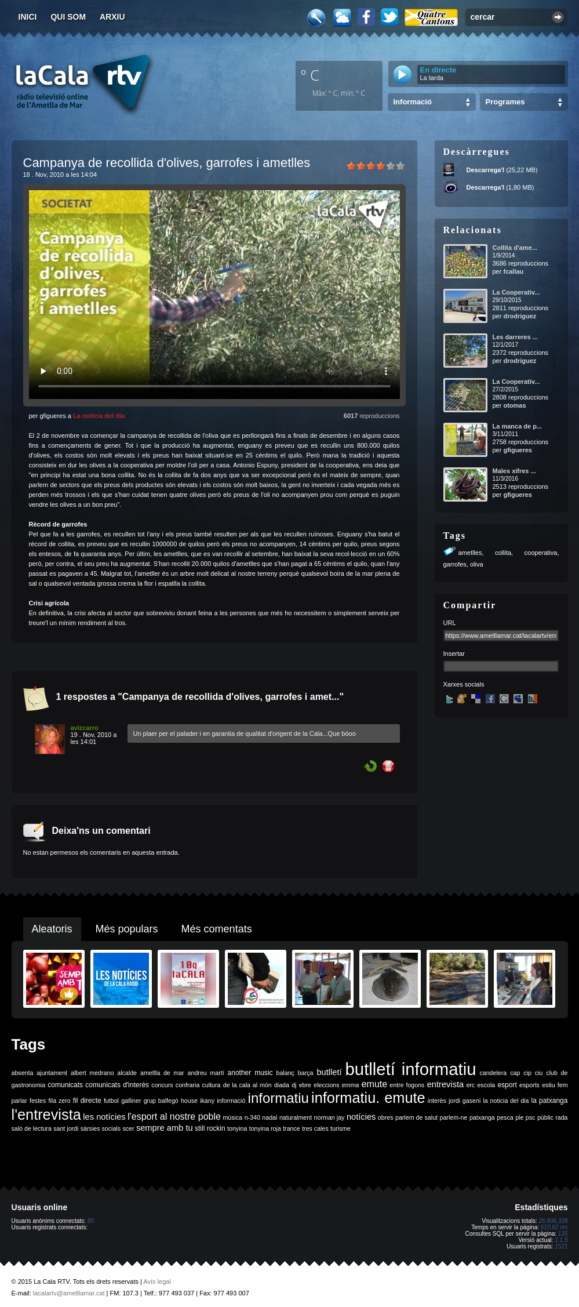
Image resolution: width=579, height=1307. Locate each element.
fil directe (87, 1101)
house (189, 1100)
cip (527, 1072)
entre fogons (406, 1084)
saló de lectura (32, 1128)
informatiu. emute (368, 1098)
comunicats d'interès (117, 1085)
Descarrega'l (486, 169)
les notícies (104, 1116)
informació (231, 1100)
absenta (23, 1072)
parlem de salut (416, 1117)
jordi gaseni (464, 1100)
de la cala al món (247, 1084)
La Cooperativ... (516, 292)
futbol (111, 1100)
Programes (505, 101)
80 (91, 1221)
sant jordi (65, 1128)
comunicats (65, 1085)
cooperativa (541, 552)
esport (506, 1085)
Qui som (68, 16)
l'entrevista (46, 1114)
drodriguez (519, 316)
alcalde (127, 1072)
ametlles (470, 552)
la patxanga (549, 1101)
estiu (548, 1084)
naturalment (295, 1117)
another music (250, 1073)
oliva (476, 564)
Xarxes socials (464, 684)
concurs (162, 1084)
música (232, 1117)
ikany (207, 1100)
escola (486, 1084)
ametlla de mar (162, 1072)
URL (449, 622)
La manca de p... (517, 426)
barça (306, 1072)
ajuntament (52, 1072)
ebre (305, 1084)
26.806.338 (552, 1221)
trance (291, 1128)
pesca (505, 1117)
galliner (131, 1100)
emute (374, 1084)
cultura (211, 1084)
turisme (340, 1128)
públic (545, 1117)
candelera (493, 1072)
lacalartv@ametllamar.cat (69, 1293)
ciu (539, 1072)
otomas (514, 405)
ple (519, 1117)
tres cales (315, 1128)
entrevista (445, 1084)
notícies (361, 1116)
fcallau (513, 271)
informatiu (278, 1098)
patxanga (482, 1117)
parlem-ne (454, 1117)
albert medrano (92, 1072)
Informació (413, 101)
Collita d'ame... (515, 247)
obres (386, 1117)
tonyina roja (265, 1128)
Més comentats (216, 929)
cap (515, 1072)
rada (561, 1117)
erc (470, 1084)
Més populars (127, 929)
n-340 (252, 1117)
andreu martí (206, 1072)
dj (294, 1084)
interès (437, 1100)
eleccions (326, 1084)
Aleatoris (52, 929)
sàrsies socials (101, 1128)
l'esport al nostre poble (174, 1116)
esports (529, 1084)
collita (503, 552)
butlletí (328, 1072)
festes (38, 1100)
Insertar (454, 653)
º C (310, 75)
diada (281, 1084)
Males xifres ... (514, 470)
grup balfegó (161, 1100)
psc (531, 1117)
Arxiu (112, 16)
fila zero (60, 1100)
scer (128, 1128)
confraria (187, 1084)
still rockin (210, 1128)
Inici (28, 16)
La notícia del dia (99, 415)
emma (350, 1084)
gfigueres (517, 449)
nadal (269, 1117)
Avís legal (157, 1281)
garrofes (455, 564)
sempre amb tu (164, 1127)
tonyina (237, 1128)
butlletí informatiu (410, 1069)
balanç (285, 1072)
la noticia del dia (506, 1100)
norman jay (329, 1117)
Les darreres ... (515, 336)
